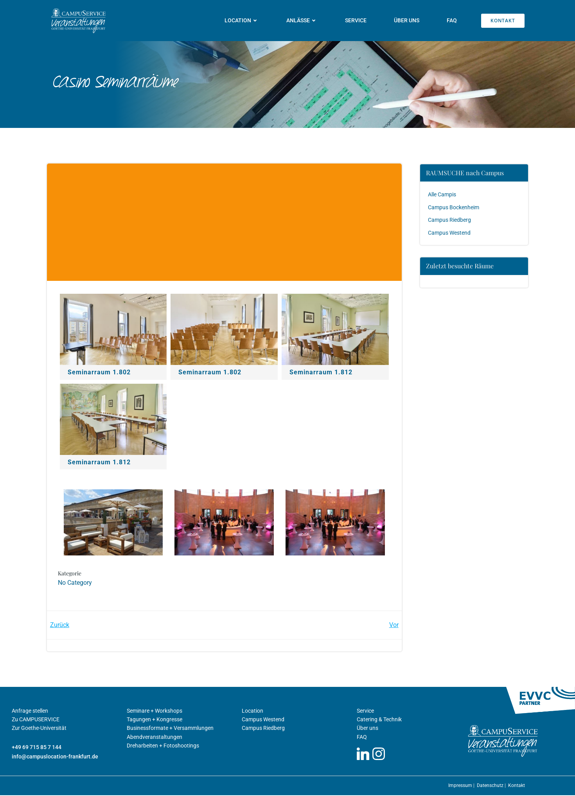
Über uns (407, 20)
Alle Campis (442, 194)
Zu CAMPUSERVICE (35, 720)
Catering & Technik (379, 720)
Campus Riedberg (449, 220)
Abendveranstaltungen (154, 738)
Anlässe (302, 20)
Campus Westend (449, 232)
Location (242, 20)
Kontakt (516, 786)
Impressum (460, 786)
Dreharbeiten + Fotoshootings (163, 746)
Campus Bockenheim (454, 207)
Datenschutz (491, 786)
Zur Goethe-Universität (39, 729)
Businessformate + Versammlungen (170, 729)
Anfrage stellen (30, 711)
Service (356, 20)
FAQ (452, 20)
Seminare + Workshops (154, 711)
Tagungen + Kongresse (154, 720)
